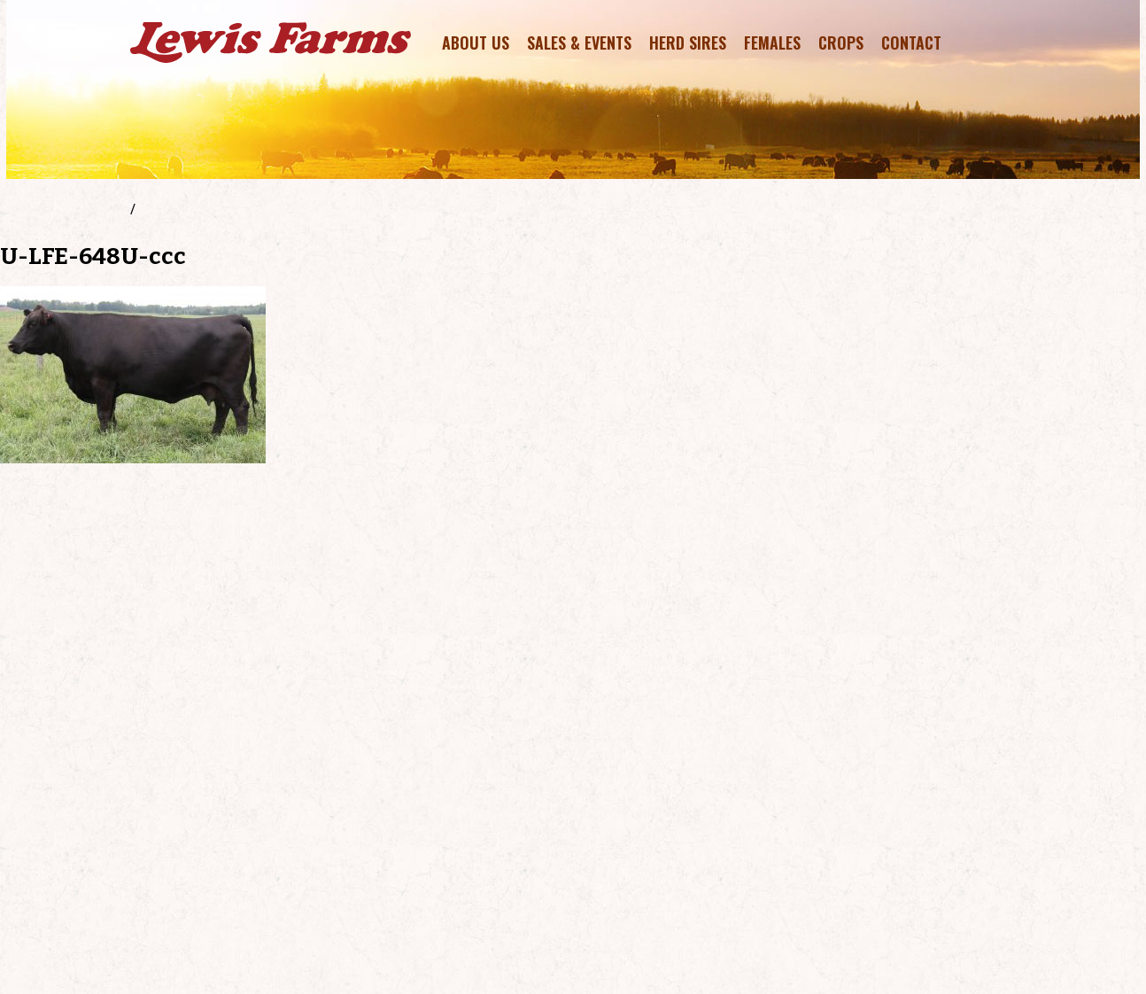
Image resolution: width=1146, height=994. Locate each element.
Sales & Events (579, 42)
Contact (911, 42)
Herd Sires (687, 42)
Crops (840, 42)
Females (772, 42)
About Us (475, 42)
